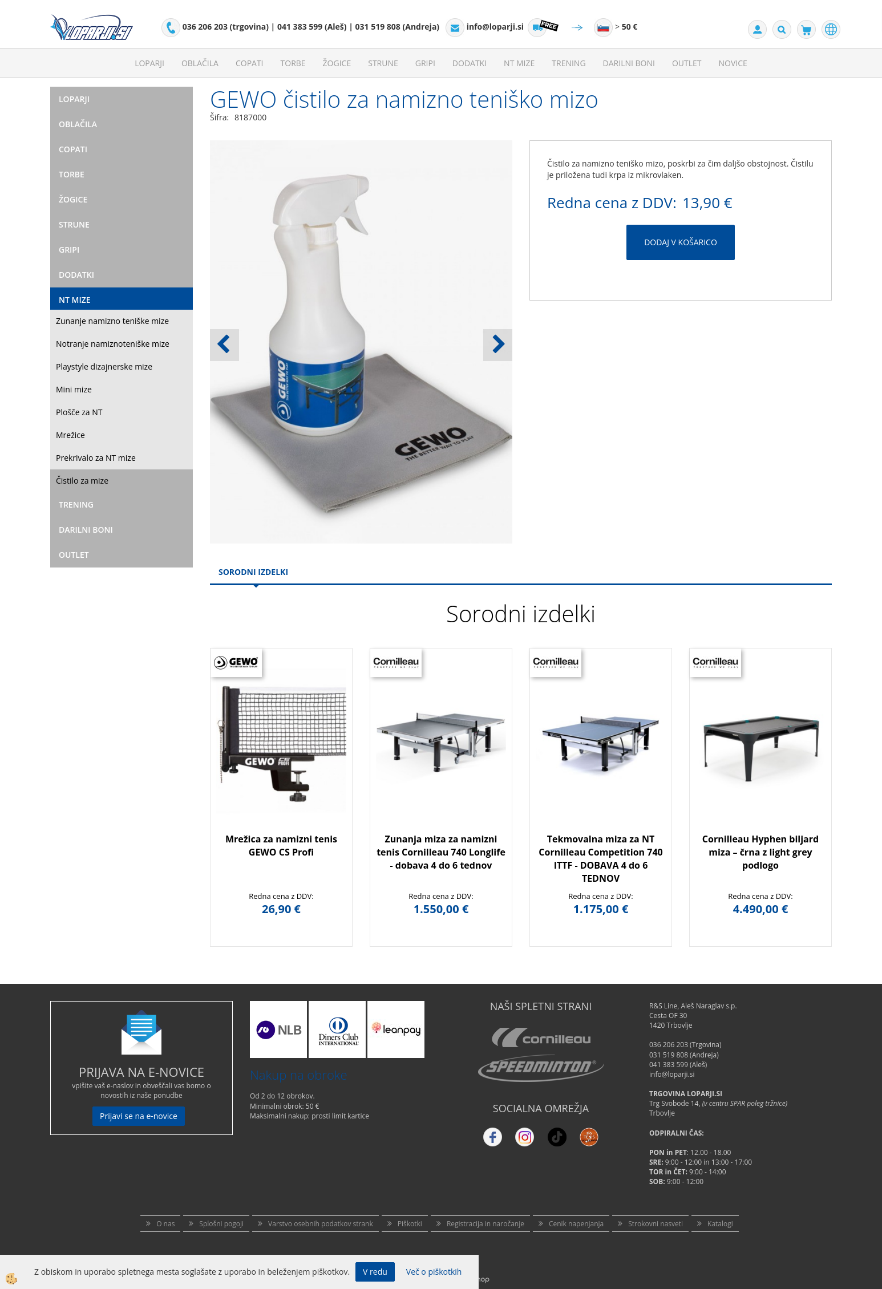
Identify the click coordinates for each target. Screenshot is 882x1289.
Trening (568, 63)
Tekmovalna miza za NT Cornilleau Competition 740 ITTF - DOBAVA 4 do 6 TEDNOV (600, 859)
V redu (375, 1271)
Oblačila (200, 63)
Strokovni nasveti (655, 1224)
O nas (165, 1224)
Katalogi (720, 1224)
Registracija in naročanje (485, 1224)
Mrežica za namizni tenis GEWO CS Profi (281, 845)
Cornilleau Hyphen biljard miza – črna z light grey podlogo (760, 852)
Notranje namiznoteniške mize (112, 343)
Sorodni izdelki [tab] (253, 571)
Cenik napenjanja (576, 1224)
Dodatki (469, 63)
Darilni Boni (629, 63)
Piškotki (410, 1224)
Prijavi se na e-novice (138, 1115)
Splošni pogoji (221, 1224)
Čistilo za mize (82, 480)
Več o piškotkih (434, 1271)
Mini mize (74, 389)
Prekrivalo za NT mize (96, 457)
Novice (733, 63)
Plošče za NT (79, 412)
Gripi (425, 63)
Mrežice (70, 434)
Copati (250, 63)
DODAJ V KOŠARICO (680, 242)
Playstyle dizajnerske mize (104, 366)
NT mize (519, 63)
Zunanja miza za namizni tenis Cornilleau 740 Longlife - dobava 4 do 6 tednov (441, 852)
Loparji (149, 63)
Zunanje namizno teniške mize (112, 320)
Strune (383, 63)
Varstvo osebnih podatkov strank (320, 1224)
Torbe (293, 63)
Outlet (687, 63)
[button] (497, 345)
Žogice (337, 63)
